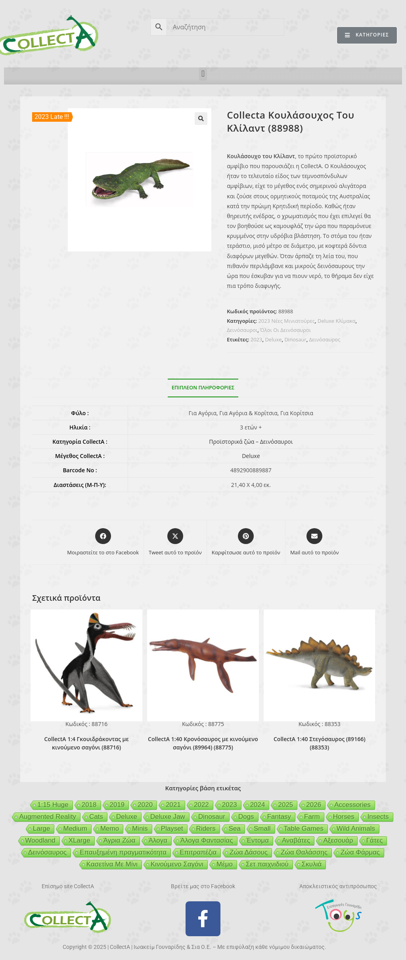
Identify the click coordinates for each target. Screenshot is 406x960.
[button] (203, 73)
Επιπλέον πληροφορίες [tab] (203, 387)
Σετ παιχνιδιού (267, 864)
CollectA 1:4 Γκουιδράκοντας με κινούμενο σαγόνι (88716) (86, 743)
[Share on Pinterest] (246, 542)
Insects (378, 816)
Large (41, 828)
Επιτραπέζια (198, 852)
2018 (89, 805)
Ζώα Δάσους (249, 852)
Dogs (246, 816)
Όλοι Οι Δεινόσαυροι (285, 329)
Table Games (304, 828)
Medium (75, 828)
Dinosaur (295, 339)
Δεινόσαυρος (325, 339)
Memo (109, 828)
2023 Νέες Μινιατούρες (286, 320)
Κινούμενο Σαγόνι (177, 864)
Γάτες (374, 840)
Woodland (40, 840)
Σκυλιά (312, 864)
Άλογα (158, 840)
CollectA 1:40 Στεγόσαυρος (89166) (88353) (320, 743)
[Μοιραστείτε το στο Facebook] (103, 542)
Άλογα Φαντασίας (206, 840)
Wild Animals (356, 828)
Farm (312, 816)
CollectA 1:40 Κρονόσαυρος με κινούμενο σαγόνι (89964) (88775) (203, 743)
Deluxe (273, 339)
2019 (117, 805)
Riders (206, 828)
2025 (285, 805)
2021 (173, 805)
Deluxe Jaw (167, 816)
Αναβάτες (296, 840)
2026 (313, 805)
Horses (343, 816)
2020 (145, 805)
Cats (96, 816)
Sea (235, 828)
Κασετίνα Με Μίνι (112, 864)
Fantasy (279, 816)
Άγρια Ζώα (119, 840)
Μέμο (224, 864)
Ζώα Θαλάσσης (304, 852)
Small (262, 828)
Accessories (352, 805)
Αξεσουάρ (338, 840)
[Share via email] (314, 542)
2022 (201, 805)
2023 (256, 339)
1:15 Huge (52, 805)
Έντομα (257, 840)
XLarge (79, 840)
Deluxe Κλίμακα (337, 320)
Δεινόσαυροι (242, 329)
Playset (172, 828)
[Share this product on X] (175, 542)
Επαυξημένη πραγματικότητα (123, 852)
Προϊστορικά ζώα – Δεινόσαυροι (251, 441)
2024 (257, 805)
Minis (140, 828)
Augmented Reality (47, 816)
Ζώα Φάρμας (360, 852)
